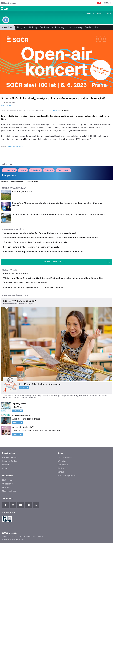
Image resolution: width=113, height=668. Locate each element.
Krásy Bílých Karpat (22, 255)
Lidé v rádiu (63, 590)
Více (97, 27)
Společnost (7, 27)
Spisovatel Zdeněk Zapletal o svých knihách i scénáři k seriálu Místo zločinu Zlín (52, 342)
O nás (88, 27)
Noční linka (6, 105)
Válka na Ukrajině (9, 582)
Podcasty (6, 612)
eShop (5, 593)
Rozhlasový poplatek (67, 600)
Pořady (33, 27)
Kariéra (61, 593)
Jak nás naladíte (65, 582)
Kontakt (61, 597)
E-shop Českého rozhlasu (16, 420)
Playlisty (59, 27)
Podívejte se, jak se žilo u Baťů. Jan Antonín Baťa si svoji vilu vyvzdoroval (48, 296)
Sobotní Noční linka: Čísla (25, 371)
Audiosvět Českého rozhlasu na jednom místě (19, 246)
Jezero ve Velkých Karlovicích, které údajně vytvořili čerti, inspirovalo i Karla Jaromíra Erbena (58, 278)
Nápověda (62, 586)
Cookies (5, 661)
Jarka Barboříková (15, 210)
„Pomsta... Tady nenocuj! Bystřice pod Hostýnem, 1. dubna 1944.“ (45, 319)
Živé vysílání (63, 234)
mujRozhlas (6, 228)
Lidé (69, 27)
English (40, 661)
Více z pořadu (10, 368)
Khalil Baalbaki (54, 174)
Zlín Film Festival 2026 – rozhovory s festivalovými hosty (40, 331)
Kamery (109, 13)
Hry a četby (9, 234)
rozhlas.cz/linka (28, 203)
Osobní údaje (16, 661)
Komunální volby (9, 586)
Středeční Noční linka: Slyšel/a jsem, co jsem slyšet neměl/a (42, 405)
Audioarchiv (98, 13)
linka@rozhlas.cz (67, 203)
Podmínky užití (29, 661)
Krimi (23, 234)
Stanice (5, 590)
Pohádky (35, 234)
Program (86, 13)
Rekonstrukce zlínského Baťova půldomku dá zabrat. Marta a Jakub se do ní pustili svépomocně (60, 308)
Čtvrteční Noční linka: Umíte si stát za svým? (34, 394)
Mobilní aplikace (9, 616)
